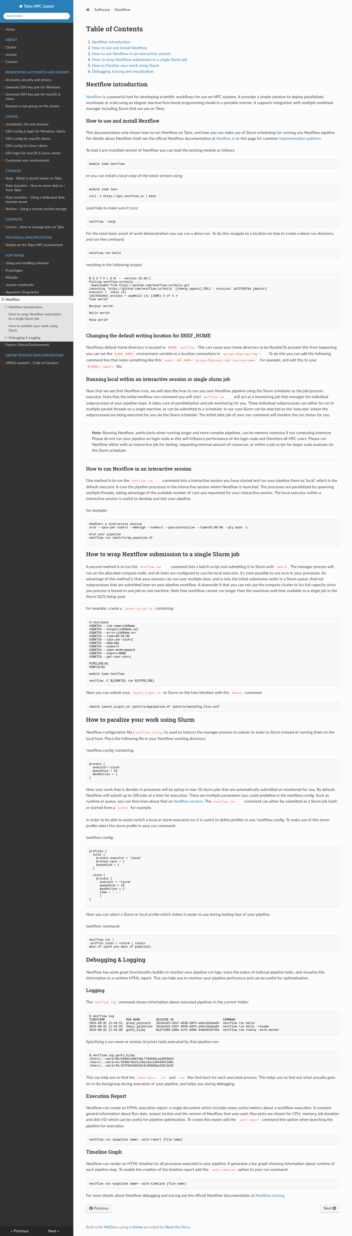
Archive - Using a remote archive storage (33, 209)
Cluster (8, 47)
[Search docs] (36, 16)
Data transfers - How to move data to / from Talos (33, 188)
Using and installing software (25, 263)
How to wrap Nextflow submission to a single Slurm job (35, 316)
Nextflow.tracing (269, 1196)
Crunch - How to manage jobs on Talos (32, 227)
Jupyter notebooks (17, 285)
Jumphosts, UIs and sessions (24, 124)
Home (8, 29)
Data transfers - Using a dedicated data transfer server (33, 199)
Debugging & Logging (22, 338)
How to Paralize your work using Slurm (125, 66)
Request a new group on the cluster (30, 106)
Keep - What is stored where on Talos (31, 178)
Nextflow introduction (23, 307)
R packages (11, 270)
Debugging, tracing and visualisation (123, 71)
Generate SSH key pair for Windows (30, 87)
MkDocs (111, 1227)
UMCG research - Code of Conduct (30, 363)
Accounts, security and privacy (26, 80)
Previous (99, 1208)
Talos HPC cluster (39, 6)
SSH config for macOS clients (25, 139)
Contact (9, 62)
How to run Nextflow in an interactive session (131, 54)
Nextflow (10, 299)
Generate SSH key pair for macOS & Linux (30, 96)
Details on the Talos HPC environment (32, 245)
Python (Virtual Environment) (25, 345)
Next (329, 1208)
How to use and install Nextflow (119, 48)
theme (137, 1227)
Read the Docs (177, 1227)
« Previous (20, 1231)
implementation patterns (300, 139)
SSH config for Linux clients (24, 146)
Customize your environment (25, 160)
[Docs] (88, 10)
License (9, 55)
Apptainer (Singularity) (20, 292)
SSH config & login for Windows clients (33, 131)
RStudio (9, 277)
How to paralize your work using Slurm (33, 328)
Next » (53, 1231)
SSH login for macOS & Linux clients (31, 153)
